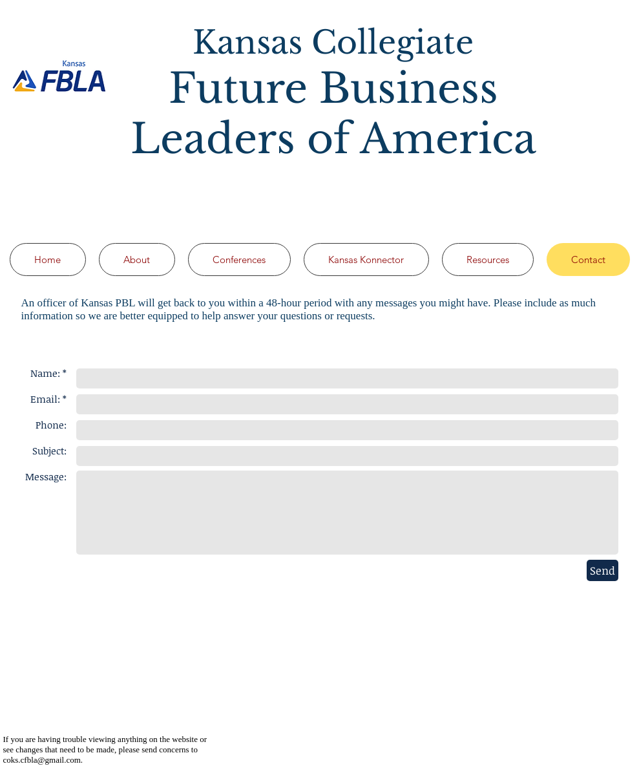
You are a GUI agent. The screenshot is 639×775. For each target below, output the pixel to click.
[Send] (602, 570)
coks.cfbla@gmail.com (42, 760)
